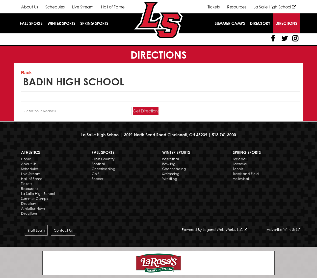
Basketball (171, 159)
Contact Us (63, 230)
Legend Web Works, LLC (225, 229)
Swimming (170, 174)
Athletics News (33, 208)
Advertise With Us (283, 229)
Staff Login (36, 230)
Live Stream (83, 6)
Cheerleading (103, 169)
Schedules (55, 6)
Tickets (214, 6)
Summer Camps (230, 23)
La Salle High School (275, 6)
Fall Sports (31, 23)
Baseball (240, 159)
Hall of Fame (113, 6)
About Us (29, 6)
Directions (286, 23)
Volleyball (241, 178)
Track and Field (246, 174)
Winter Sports (61, 23)
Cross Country (103, 159)
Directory (260, 23)
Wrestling (169, 178)
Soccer (97, 178)
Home (26, 159)
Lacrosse (240, 164)
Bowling (168, 164)
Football (99, 164)
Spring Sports (94, 23)
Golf (95, 174)
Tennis (238, 169)
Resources (236, 6)
